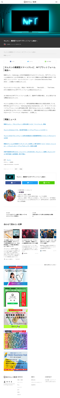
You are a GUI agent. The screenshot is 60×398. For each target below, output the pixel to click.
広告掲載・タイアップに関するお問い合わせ (50, 380)
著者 (18, 392)
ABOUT (19, 394)
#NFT (16, 169)
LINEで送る (49, 61)
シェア (13, 61)
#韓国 (21, 169)
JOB (18, 389)
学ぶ (18, 384)
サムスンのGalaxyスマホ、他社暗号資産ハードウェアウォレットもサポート (26, 130)
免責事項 (33, 384)
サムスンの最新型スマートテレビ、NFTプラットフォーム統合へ (20, 52)
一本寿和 (21, 192)
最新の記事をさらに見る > (50, 264)
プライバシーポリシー (36, 382)
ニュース (13, 44)
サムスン (9, 160)
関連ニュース (7, 55)
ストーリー (20, 382)
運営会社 (33, 380)
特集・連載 (20, 380)
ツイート (31, 61)
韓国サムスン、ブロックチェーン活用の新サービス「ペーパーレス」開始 (25, 124)
